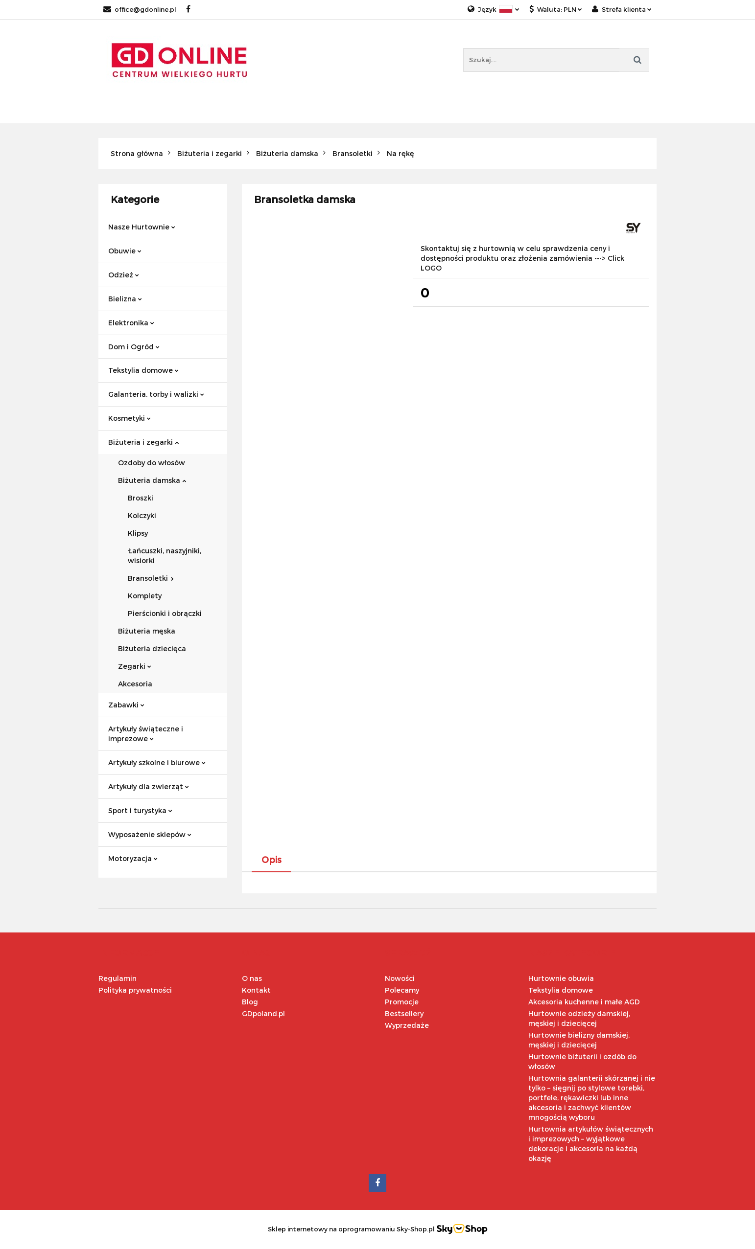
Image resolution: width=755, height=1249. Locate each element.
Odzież (123, 275)
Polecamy (402, 990)
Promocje (402, 1002)
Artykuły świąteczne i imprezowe (145, 734)
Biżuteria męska (146, 631)
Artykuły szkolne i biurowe (157, 762)
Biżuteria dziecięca (152, 648)
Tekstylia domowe (143, 370)
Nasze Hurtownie (141, 227)
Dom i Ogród (134, 346)
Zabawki (126, 705)
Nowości (400, 978)
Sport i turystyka (140, 810)
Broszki (140, 498)
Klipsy (138, 533)
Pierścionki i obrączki (165, 613)
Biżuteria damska (152, 480)
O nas (252, 978)
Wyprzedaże (407, 1025)
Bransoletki (151, 578)
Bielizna (125, 299)
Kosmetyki (129, 418)
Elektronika (131, 322)
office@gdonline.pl (139, 9)
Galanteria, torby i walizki (156, 394)
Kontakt (256, 990)
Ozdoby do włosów (151, 462)
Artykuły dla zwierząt (148, 786)
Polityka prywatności (135, 990)
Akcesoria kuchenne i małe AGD (584, 1002)
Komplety (145, 595)
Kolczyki (142, 515)
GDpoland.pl (263, 1013)
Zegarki (134, 666)
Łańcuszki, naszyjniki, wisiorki (164, 555)
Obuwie (125, 251)
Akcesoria (135, 684)
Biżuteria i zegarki (143, 442)
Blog (250, 1002)
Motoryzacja (133, 858)
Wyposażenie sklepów (149, 834)
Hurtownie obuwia (561, 978)
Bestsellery (404, 1013)
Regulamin (117, 978)
